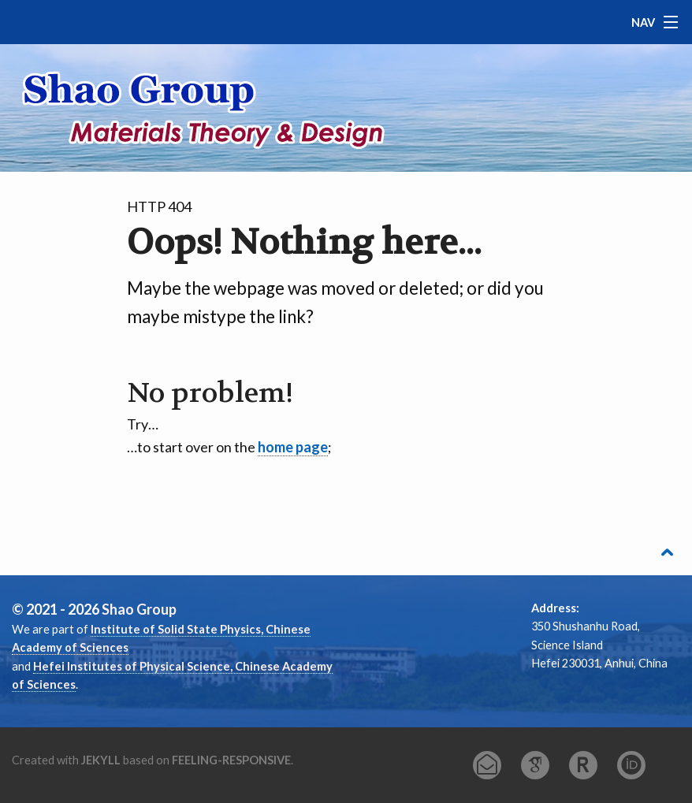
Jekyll (101, 760)
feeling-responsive (231, 760)
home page (293, 446)
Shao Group (139, 609)
